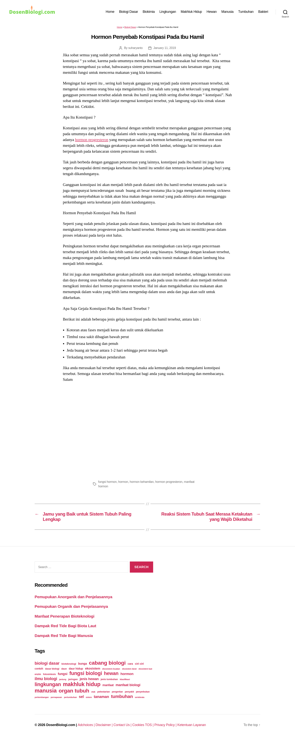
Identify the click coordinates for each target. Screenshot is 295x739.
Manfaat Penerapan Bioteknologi (64, 616)
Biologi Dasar (128, 12)
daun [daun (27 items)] (64, 668)
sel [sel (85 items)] (81, 697)
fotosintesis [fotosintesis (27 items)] (49, 674)
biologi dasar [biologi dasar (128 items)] (47, 663)
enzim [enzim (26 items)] (38, 674)
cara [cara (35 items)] (130, 663)
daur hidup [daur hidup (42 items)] (76, 668)
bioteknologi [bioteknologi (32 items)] (69, 663)
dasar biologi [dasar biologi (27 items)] (52, 668)
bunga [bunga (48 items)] (82, 663)
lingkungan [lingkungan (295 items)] (48, 684)
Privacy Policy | (165, 725)
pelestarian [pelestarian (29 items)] (103, 691)
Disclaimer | (104, 725)
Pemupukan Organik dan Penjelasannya (71, 606)
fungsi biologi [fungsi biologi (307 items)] (85, 673)
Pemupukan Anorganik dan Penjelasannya (73, 597)
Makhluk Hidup (191, 12)
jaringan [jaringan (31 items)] (73, 679)
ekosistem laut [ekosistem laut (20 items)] (145, 669)
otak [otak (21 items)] (93, 692)
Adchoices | (87, 725)
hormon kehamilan (142, 481)
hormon (123, 481)
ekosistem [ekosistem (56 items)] (92, 668)
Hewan (212, 12)
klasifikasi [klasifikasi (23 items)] (125, 679)
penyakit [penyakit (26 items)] (129, 691)
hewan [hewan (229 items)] (111, 673)
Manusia (227, 12)
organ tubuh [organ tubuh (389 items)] (74, 691)
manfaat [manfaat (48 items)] (107, 685)
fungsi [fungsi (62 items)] (62, 674)
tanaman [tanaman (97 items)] (101, 697)
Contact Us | (122, 725)
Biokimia (149, 12)
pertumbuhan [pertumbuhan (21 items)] (70, 697)
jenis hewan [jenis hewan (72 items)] (89, 679)
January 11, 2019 (164, 48)
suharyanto (135, 48)
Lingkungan (167, 12)
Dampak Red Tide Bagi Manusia (64, 635)
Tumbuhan (245, 12)
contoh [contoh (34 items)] (39, 668)
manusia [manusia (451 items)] (46, 690)
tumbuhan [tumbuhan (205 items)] (122, 696)
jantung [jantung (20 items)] (62, 679)
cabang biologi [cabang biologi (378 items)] (107, 663)
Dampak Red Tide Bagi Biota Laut (65, 626)
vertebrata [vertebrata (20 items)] (139, 697)
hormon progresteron (91, 139)
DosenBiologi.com (60, 725)
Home (110, 12)
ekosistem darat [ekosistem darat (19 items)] (129, 669)
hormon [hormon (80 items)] (126, 674)
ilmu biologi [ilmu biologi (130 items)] (46, 678)
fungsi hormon (107, 481)
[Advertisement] (147, 429)
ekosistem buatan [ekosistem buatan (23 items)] (111, 668)
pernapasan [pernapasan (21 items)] (56, 697)
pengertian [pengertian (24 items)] (117, 691)
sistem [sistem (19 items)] (89, 697)
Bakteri (263, 12)
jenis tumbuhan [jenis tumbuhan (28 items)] (109, 679)
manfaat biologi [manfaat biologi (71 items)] (128, 685)
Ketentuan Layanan (191, 725)
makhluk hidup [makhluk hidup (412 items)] (81, 684)
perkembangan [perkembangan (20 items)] (42, 697)
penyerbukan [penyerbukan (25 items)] (143, 691)
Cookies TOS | (143, 725)
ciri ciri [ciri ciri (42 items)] (139, 663)
